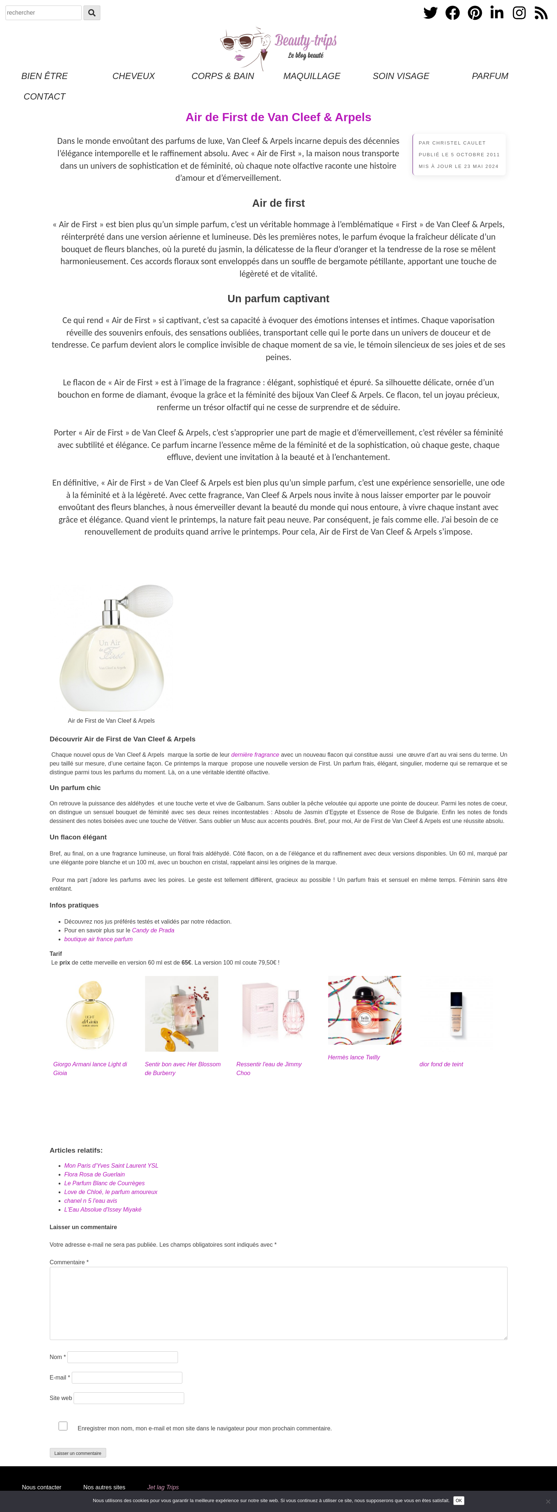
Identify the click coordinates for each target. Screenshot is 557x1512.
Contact (45, 96)
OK (459, 1500)
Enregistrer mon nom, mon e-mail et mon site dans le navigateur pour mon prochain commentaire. (205, 1428)
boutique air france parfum (98, 939)
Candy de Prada (153, 930)
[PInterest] (476, 21)
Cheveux (133, 76)
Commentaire (69, 1262)
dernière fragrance (255, 755)
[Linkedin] (498, 21)
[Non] (548, 1501)
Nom (58, 1357)
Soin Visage (401, 76)
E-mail (60, 1377)
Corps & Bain (223, 76)
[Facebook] (453, 21)
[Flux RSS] (541, 21)
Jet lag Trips (163, 1487)
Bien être (44, 76)
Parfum (490, 76)
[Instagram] (520, 21)
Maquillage (312, 76)
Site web (61, 1398)
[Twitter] (431, 21)
